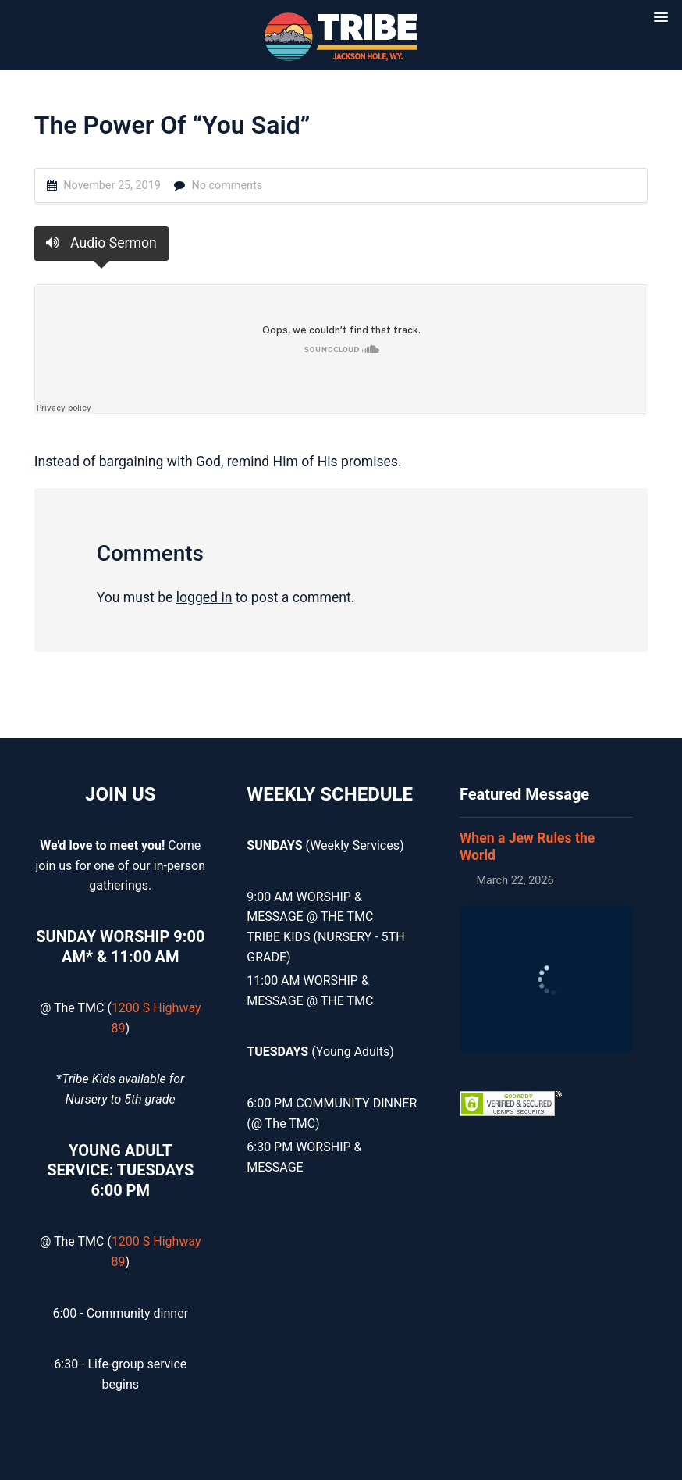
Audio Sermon (101, 243)
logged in (204, 597)
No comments (226, 185)
